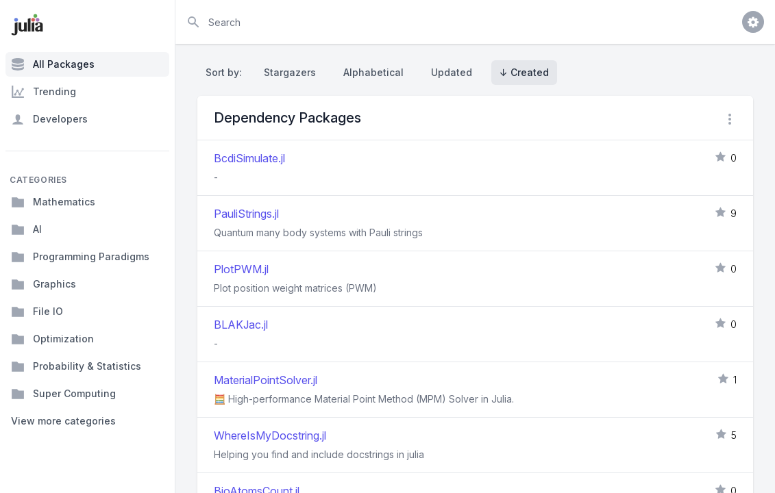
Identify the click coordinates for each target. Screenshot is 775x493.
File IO (37, 311)
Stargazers (290, 72)
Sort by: (226, 72)
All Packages (53, 64)
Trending (43, 92)
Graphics (43, 284)
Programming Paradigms (80, 257)
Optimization (52, 339)
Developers (49, 119)
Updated (451, 72)
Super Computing (63, 394)
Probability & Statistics (76, 366)
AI (26, 229)
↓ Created (524, 72)
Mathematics (53, 202)
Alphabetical (373, 72)
